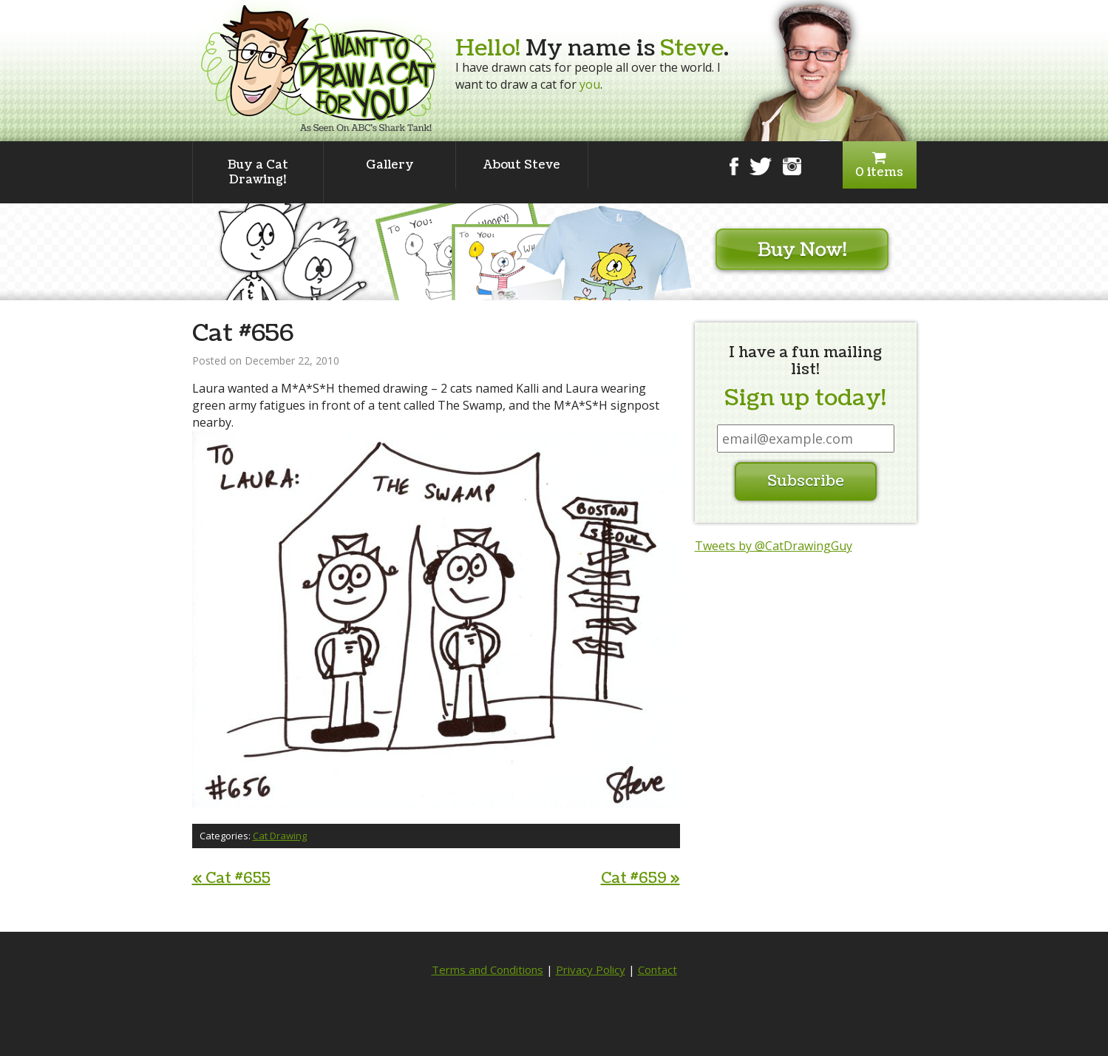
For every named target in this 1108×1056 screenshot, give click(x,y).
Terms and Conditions (487, 969)
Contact (657, 969)
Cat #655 (231, 878)
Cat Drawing (280, 835)
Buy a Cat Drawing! (258, 172)
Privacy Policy (590, 969)
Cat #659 (640, 878)
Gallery (390, 165)
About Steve (521, 165)
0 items (880, 165)
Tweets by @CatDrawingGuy (773, 546)
